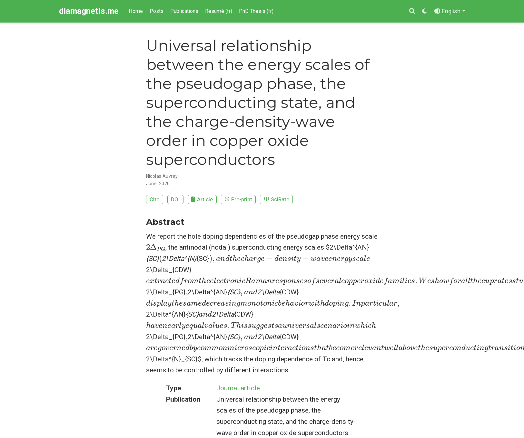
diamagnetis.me (89, 11)
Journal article (238, 388)
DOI (175, 199)
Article (202, 199)
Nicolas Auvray (162, 176)
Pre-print (238, 199)
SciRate (276, 199)
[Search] (412, 11)
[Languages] (449, 11)
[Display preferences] (425, 11)
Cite (154, 199)
